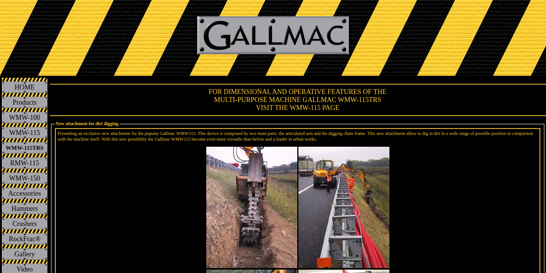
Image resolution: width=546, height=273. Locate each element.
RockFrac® (25, 239)
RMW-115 (24, 163)
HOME (25, 87)
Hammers (24, 208)
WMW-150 (24, 178)
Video (25, 269)
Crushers (25, 224)
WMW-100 (24, 117)
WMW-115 (24, 132)
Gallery (24, 254)
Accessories (24, 193)
